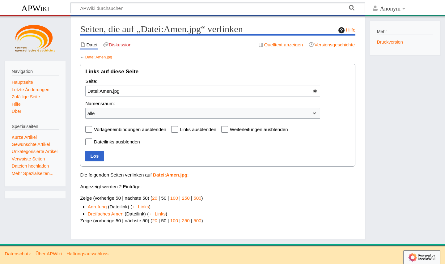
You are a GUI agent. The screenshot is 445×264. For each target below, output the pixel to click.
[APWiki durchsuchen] (218, 8)
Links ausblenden (198, 129)
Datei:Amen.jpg (98, 57)
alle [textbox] (91, 113)
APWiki (35, 8)
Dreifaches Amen (106, 213)
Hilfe (346, 30)
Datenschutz (18, 253)
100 (174, 198)
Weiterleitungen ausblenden (259, 129)
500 (197, 198)
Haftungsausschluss (87, 253)
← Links (140, 206)
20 (154, 198)
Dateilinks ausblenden (117, 141)
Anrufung (97, 206)
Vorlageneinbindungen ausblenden (130, 129)
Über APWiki (49, 253)
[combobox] (202, 91)
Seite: (91, 81)
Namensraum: (100, 103)
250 (185, 198)
